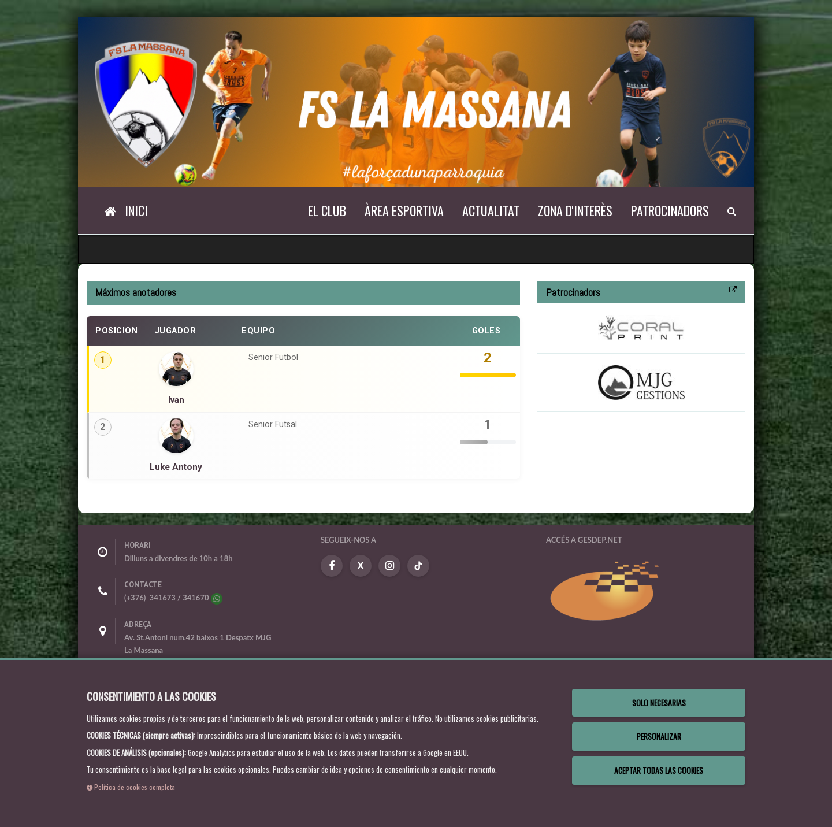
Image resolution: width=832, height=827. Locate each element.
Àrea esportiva (404, 210)
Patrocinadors (670, 210)
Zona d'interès (575, 210)
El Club (327, 210)
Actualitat (490, 210)
